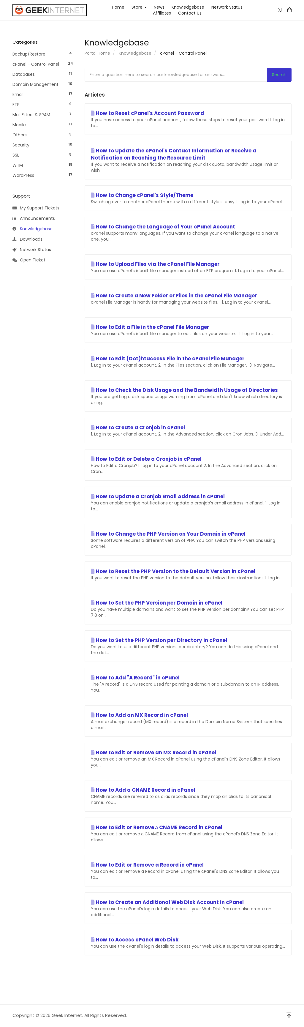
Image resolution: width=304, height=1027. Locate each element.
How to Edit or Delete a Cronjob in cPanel (146, 459)
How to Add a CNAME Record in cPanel (143, 789)
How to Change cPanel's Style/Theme (142, 195)
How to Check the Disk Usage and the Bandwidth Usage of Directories (184, 390)
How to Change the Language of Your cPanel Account (163, 226)
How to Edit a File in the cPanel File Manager (150, 327)
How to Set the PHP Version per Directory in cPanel (159, 640)
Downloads (27, 239)
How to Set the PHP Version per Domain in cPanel (156, 602)
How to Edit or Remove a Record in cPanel (147, 864)
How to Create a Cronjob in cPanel (138, 427)
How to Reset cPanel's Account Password (147, 113)
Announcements (33, 218)
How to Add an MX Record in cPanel (139, 715)
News (159, 7)
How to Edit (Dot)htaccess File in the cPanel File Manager (168, 358)
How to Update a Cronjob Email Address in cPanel (158, 496)
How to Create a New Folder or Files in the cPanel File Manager (174, 295)
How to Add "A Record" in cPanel (135, 677)
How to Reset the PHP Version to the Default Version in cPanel (173, 571)
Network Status (227, 7)
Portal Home (97, 53)
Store (139, 7)
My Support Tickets (35, 208)
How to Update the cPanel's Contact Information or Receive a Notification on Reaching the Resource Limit (173, 154)
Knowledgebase (188, 7)
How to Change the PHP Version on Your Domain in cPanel (168, 533)
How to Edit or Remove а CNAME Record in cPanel (156, 827)
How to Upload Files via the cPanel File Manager (155, 264)
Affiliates (162, 13)
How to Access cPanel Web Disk (134, 939)
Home (118, 7)
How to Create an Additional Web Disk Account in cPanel (167, 902)
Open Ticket (28, 260)
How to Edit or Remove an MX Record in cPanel (153, 752)
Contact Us (190, 13)
